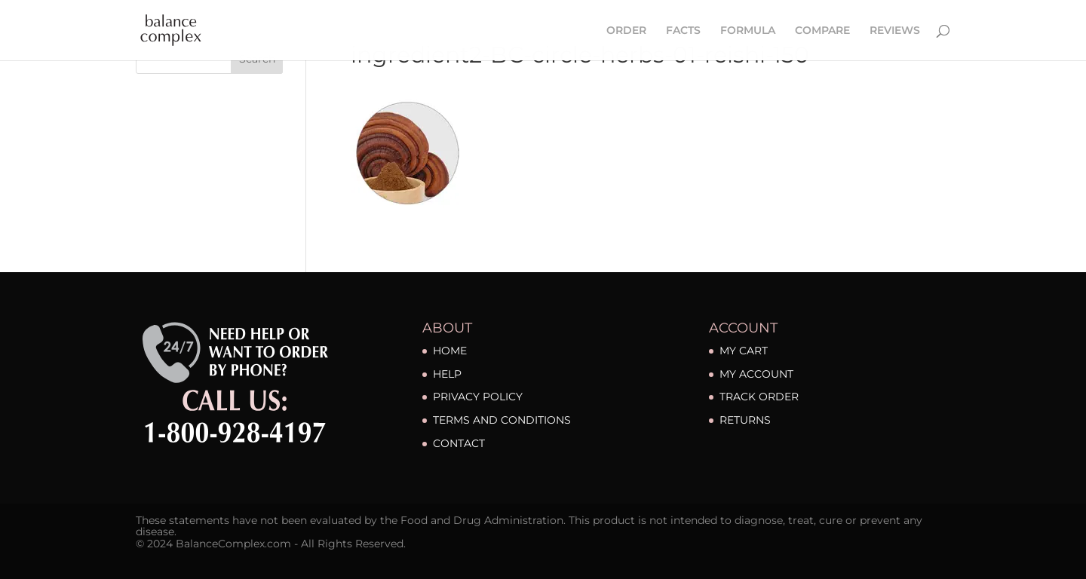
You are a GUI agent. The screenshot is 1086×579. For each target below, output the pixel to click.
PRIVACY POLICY (478, 396)
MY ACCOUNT (756, 374)
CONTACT (459, 443)
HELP (447, 374)
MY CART (743, 350)
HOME (450, 350)
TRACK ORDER (759, 396)
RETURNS (745, 420)
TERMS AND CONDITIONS (502, 420)
